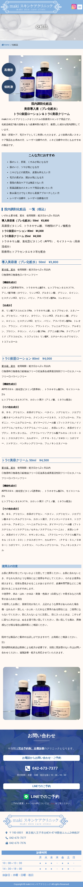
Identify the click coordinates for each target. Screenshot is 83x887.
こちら (52, 803)
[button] (79, 7)
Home (6, 45)
